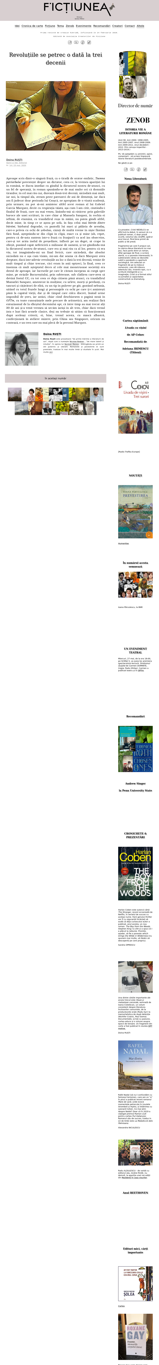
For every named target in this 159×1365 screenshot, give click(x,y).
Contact (130, 25)
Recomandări (101, 25)
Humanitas (123, 543)
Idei (17, 25)
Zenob (70, 25)
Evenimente (83, 25)
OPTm (141, 670)
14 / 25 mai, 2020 (18, 165)
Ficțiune (50, 25)
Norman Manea (72, 344)
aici (51, 352)
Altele (140, 25)
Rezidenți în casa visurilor (134, 1178)
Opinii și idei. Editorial (16, 163)
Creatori (117, 25)
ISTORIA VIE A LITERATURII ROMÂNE (135, 131)
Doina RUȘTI (14, 159)
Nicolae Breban (77, 341)
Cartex (121, 1306)
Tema (60, 25)
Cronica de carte (32, 25)
